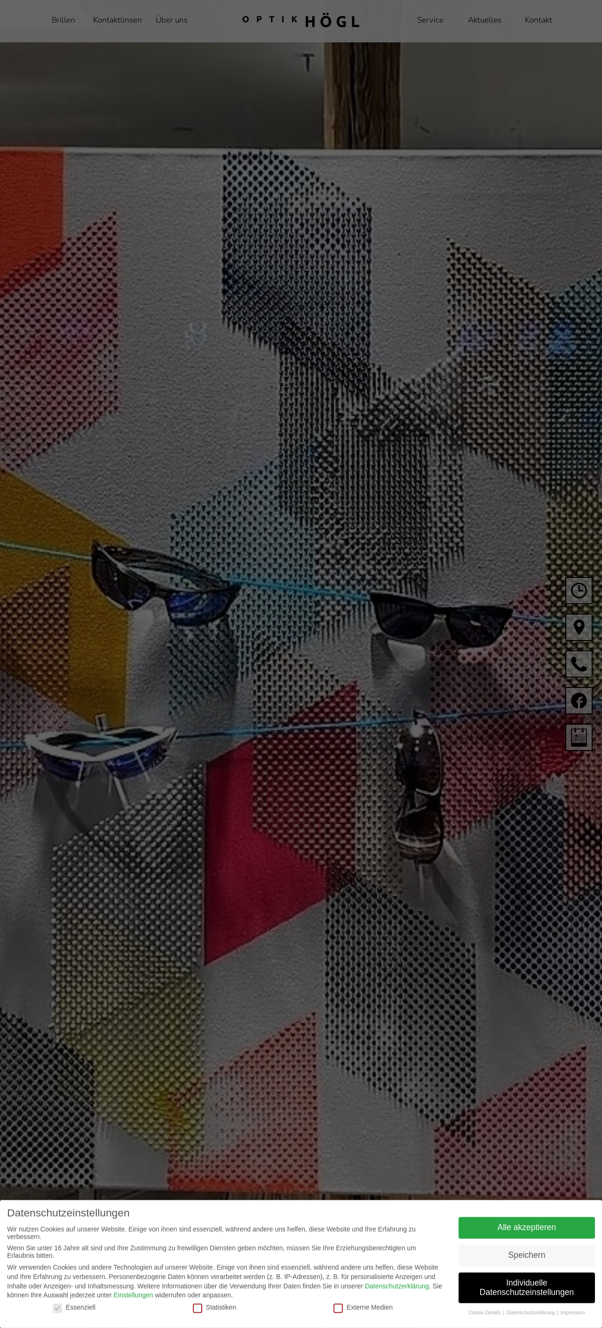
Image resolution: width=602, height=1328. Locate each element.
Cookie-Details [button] (485, 1322)
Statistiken (215, 1316)
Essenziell (74, 1316)
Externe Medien (363, 1316)
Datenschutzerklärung (397, 1295)
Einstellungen (133, 1305)
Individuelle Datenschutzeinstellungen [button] (527, 1297)
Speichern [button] (527, 1264)
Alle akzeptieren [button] (527, 1236)
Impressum (573, 1322)
